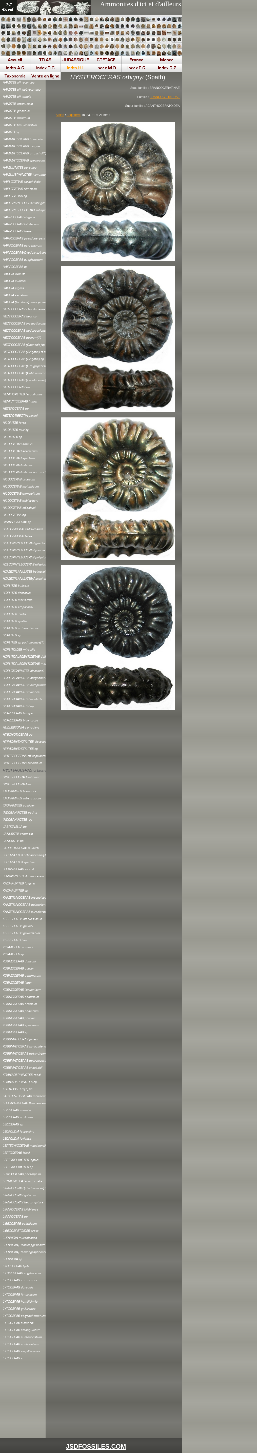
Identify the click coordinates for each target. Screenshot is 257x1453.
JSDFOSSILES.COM (96, 1446)
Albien (60, 115)
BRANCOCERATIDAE (165, 97)
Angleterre (74, 115)
